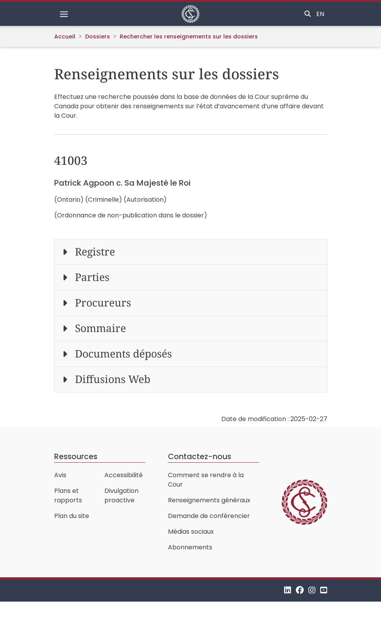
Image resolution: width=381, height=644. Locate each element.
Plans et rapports (68, 495)
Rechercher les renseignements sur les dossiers (189, 36)
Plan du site (71, 515)
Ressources (75, 456)
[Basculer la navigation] (64, 14)
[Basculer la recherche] (307, 14)
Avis (60, 475)
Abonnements (190, 547)
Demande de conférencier (209, 515)
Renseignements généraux (209, 500)
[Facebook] (300, 590)
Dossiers (97, 36)
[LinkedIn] (287, 590)
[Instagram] (311, 590)
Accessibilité (123, 475)
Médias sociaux (191, 531)
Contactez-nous (199, 456)
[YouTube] (323, 590)
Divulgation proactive (121, 495)
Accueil (64, 36)
